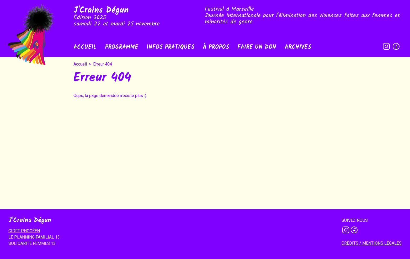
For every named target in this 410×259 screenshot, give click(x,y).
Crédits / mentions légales (372, 243)
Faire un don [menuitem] (256, 47)
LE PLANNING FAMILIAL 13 (34, 237)
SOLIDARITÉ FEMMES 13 (32, 243)
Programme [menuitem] (121, 47)
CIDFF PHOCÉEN (24, 230)
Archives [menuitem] (298, 47)
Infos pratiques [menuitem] (170, 47)
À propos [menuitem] (216, 47)
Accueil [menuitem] (85, 47)
